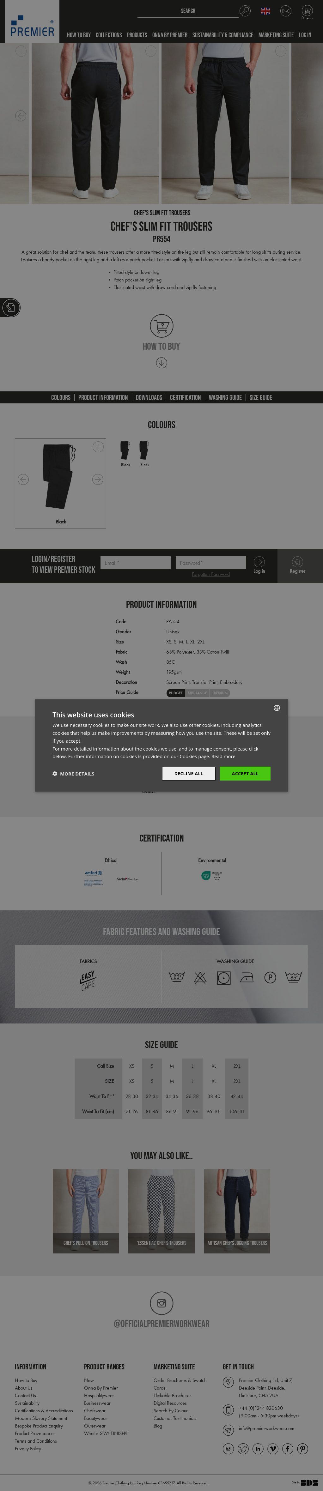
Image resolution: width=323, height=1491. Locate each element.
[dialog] (161, 745)
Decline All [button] (188, 773)
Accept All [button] (245, 773)
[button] (73, 773)
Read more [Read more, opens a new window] (223, 756)
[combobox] (277, 708)
